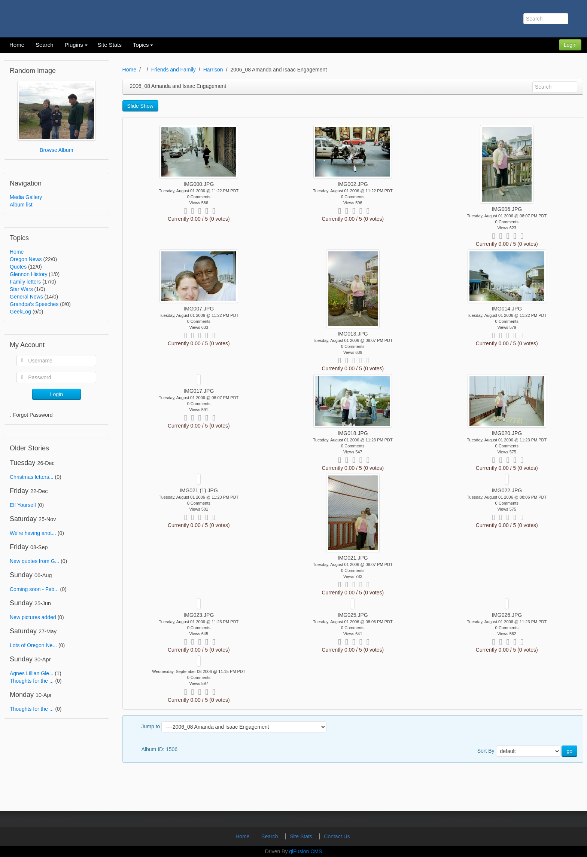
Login (570, 45)
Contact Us (337, 836)
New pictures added (33, 617)
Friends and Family (173, 70)
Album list (21, 205)
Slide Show (140, 106)
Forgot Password (33, 415)
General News (26, 297)
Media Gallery (26, 197)
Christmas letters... (32, 477)
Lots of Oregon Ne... (33, 645)
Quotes (18, 267)
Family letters (25, 282)
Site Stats (302, 836)
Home (17, 252)
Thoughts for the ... (32, 681)
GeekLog (20, 312)
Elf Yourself (23, 505)
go (569, 751)
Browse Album (56, 150)
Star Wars (21, 289)
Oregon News (26, 259)
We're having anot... (33, 533)
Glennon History (28, 274)
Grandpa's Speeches (34, 304)
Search (270, 836)
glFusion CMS (305, 851)
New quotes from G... (34, 561)
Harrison (213, 70)
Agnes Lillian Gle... (32, 673)
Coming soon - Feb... (34, 589)
